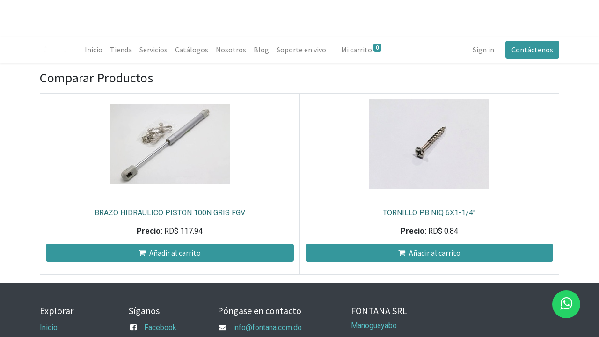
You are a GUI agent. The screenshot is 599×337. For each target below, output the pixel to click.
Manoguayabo (374, 325)
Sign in (483, 49)
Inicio (49, 327)
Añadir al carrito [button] (170, 252)
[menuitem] (93, 49)
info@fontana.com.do (267, 327)
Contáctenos (532, 49)
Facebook (160, 327)
